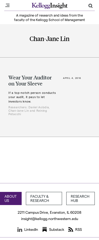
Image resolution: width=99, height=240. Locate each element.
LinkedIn (27, 229)
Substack (53, 229)
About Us (10, 198)
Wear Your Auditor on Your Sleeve (30, 80)
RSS (75, 229)
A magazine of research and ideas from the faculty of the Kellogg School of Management (49, 17)
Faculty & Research (39, 198)
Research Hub (80, 198)
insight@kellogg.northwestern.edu (49, 218)
